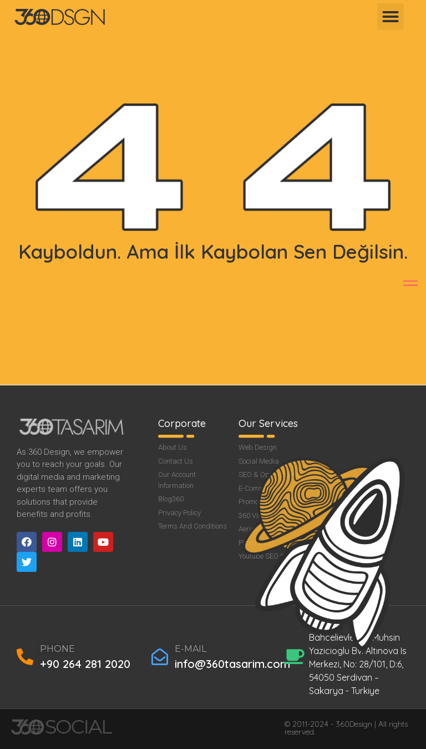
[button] (390, 16)
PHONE (57, 649)
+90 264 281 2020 (85, 664)
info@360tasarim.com (232, 664)
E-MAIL (190, 649)
